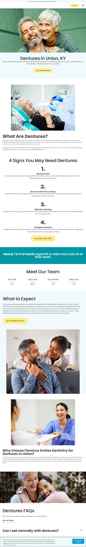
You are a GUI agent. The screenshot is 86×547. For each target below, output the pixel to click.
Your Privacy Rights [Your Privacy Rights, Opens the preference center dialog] (78, 541)
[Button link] (74, 5)
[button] (83, 5)
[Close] (84, 542)
